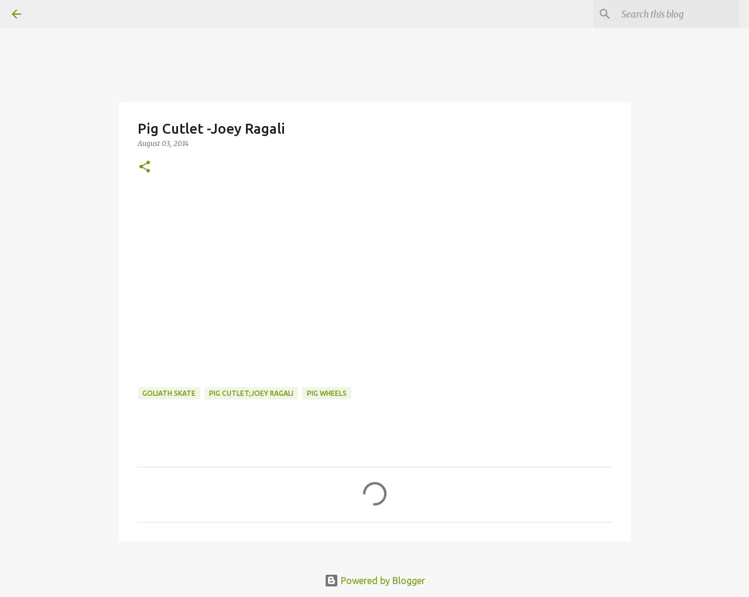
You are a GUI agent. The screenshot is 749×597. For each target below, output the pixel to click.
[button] (145, 167)
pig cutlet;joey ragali (251, 393)
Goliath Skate (169, 393)
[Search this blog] (678, 14)
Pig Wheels (327, 393)
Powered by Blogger (374, 580)
